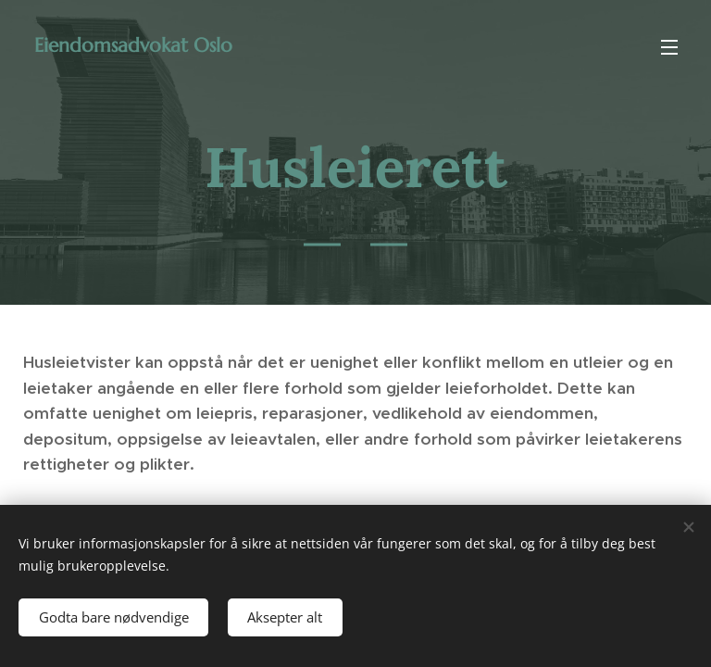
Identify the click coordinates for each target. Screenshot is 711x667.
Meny (669, 47)
